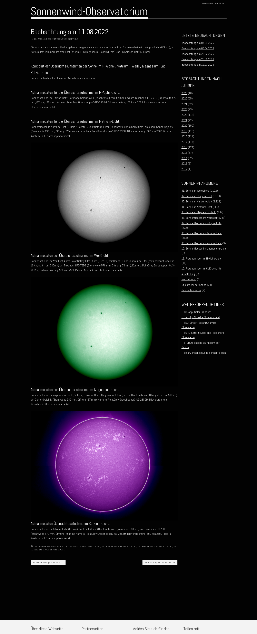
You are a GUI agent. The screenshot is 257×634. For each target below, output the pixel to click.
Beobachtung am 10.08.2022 (48, 562)
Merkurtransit (188, 279)
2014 (184, 158)
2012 (184, 169)
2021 (184, 120)
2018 (184, 136)
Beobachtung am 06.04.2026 (197, 48)
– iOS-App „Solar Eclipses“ (196, 312)
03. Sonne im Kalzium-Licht (119, 546)
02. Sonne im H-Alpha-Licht (83, 546)
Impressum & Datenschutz (214, 3)
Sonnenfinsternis (191, 290)
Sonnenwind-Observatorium (89, 11)
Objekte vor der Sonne (193, 285)
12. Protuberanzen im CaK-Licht (199, 268)
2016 (184, 147)
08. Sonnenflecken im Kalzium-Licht (201, 233)
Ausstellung (188, 274)
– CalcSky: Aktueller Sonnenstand (200, 317)
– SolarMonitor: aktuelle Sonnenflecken (203, 353)
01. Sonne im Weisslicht (50, 546)
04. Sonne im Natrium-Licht (155, 546)
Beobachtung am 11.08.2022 (69, 31)
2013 (184, 163)
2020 (184, 125)
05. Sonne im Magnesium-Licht (198, 212)
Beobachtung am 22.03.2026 (197, 54)
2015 (184, 153)
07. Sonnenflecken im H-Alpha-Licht (201, 223)
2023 (184, 109)
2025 (184, 98)
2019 (184, 131)
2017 (184, 142)
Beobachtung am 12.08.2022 (160, 562)
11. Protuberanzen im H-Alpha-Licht (201, 258)
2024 (184, 104)
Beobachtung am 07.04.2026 (197, 43)
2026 (184, 93)
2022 (184, 115)
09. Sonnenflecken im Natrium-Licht (201, 243)
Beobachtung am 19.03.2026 (197, 64)
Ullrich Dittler (67, 39)
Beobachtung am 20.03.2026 (197, 59)
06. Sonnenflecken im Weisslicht (199, 218)
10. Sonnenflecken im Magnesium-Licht (203, 248)
